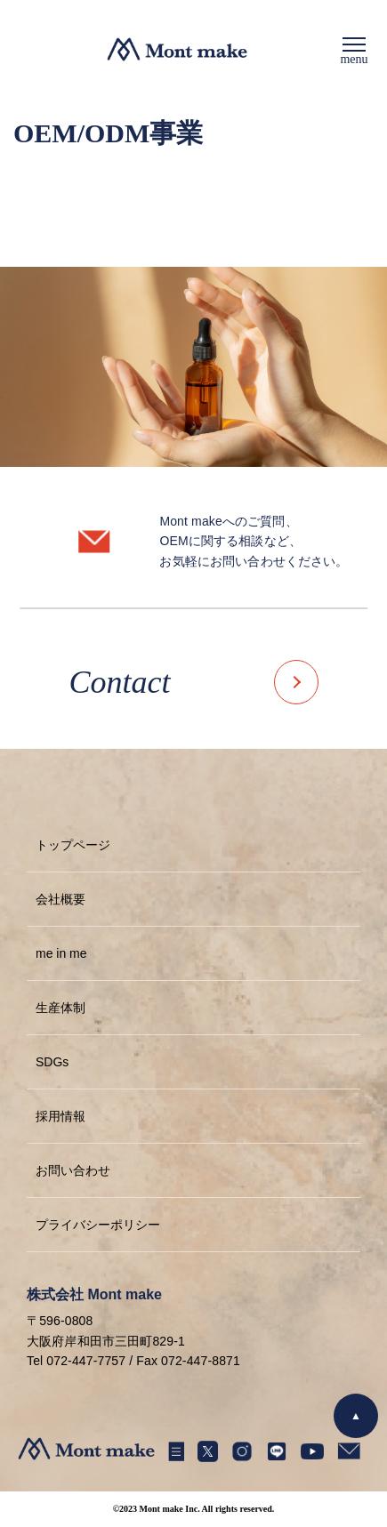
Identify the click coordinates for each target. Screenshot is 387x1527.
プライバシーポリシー (98, 1225)
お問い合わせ (73, 1170)
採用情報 (60, 1116)
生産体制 (60, 1008)
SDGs (52, 1062)
